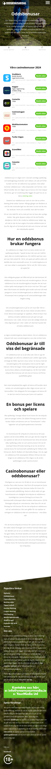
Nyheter (7, 593)
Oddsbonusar (9, 596)
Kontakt (7, 626)
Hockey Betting (10, 608)
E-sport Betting (10, 611)
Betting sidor (9, 602)
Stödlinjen (15, 720)
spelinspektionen (10, 735)
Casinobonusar (10, 599)
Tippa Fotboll (9, 605)
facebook (7, 751)
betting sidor (27, 196)
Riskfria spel (8, 620)
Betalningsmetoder (11, 617)
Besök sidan (41, 76)
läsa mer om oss (25, 680)
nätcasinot (8, 732)
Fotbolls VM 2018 (10, 623)
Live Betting (8, 614)
